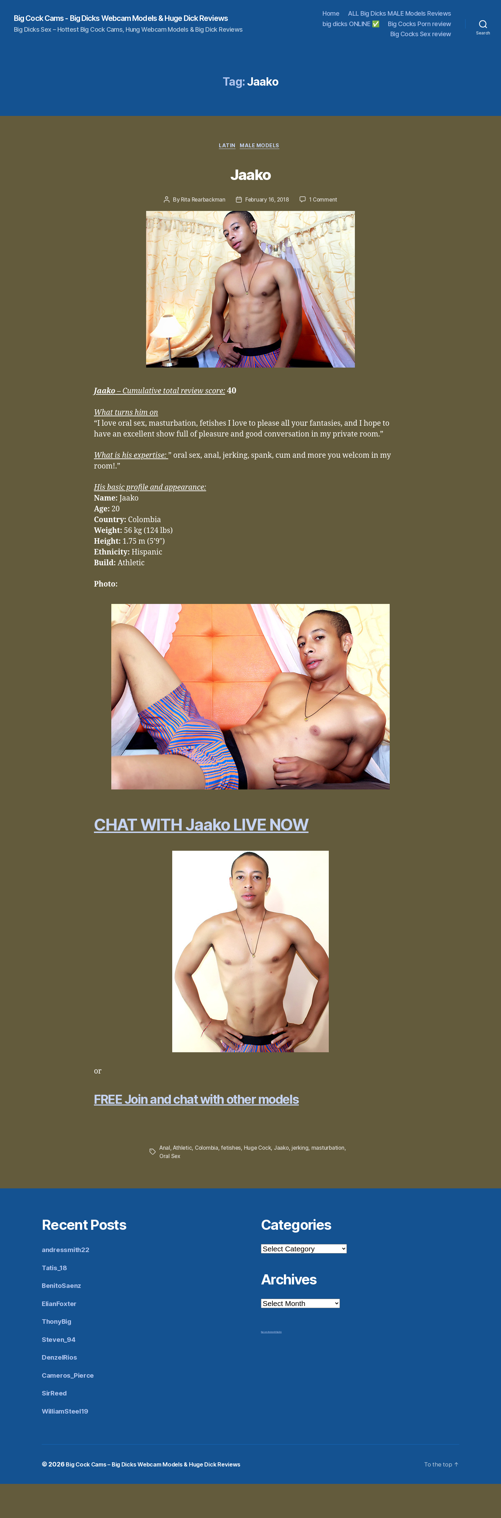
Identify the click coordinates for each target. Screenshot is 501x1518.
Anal (165, 1182)
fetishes (234, 1182)
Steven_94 (60, 1373)
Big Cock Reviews (267, 1366)
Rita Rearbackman (201, 201)
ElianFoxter (61, 1337)
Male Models (262, 147)
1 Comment (325, 201)
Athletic (183, 1182)
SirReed (56, 1427)
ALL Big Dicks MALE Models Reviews (399, 13)
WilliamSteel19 (68, 1445)
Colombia (209, 1182)
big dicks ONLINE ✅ (351, 23)
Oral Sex (207, 1190)
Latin (226, 147)
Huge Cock (261, 1182)
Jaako (250, 173)
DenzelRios (61, 1391)
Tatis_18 (56, 1301)
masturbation (176, 1190)
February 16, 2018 (267, 201)
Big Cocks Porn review (419, 23)
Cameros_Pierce (70, 1409)
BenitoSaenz (63, 1319)
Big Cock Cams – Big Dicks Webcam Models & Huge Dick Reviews (163, 1498)
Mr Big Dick (278, 1366)
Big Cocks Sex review (420, 34)
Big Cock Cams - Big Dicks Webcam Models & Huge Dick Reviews (121, 18)
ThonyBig (58, 1355)
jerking (306, 1182)
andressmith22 (68, 1283)
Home (331, 13)
